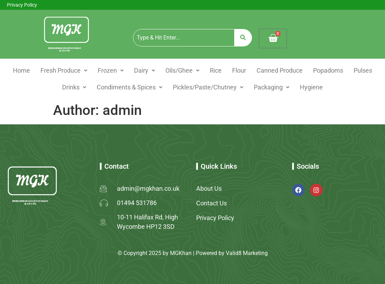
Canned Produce (280, 70)
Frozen (111, 70)
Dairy (144, 70)
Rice (216, 70)
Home (21, 70)
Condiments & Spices (129, 87)
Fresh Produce (63, 70)
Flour (239, 70)
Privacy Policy (22, 5)
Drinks (74, 87)
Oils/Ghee (182, 70)
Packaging (271, 87)
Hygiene (311, 87)
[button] (63, 70)
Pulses (363, 70)
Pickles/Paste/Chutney (208, 87)
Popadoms (328, 70)
